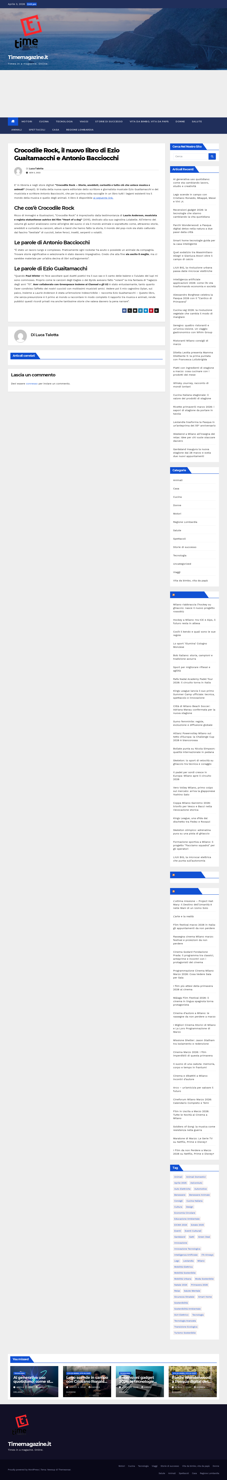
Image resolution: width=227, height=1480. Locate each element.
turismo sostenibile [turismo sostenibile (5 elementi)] (185, 1332)
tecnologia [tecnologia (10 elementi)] (198, 1315)
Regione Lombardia (80, 129)
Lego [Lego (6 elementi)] (176, 1261)
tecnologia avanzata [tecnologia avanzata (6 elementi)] (185, 1321)
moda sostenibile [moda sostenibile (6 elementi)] (204, 1279)
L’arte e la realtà (183, 916)
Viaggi (84, 121)
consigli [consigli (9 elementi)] (178, 1201)
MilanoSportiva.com (189, 594)
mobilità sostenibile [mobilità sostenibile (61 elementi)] (185, 1273)
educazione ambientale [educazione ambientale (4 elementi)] (187, 1219)
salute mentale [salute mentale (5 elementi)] (192, 1291)
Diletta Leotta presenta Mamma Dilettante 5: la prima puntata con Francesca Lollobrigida (193, 356)
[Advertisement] (113, 94)
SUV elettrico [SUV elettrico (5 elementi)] (181, 1315)
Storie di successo (109, 121)
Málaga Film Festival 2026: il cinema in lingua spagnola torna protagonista (193, 1001)
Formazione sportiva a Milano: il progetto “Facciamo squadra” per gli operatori (194, 845)
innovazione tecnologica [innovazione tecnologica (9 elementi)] (187, 1249)
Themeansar (64, 1469)
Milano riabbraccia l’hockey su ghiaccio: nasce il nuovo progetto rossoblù (194, 608)
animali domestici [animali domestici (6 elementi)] (196, 1177)
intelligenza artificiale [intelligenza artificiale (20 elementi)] (186, 1255)
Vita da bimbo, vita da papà (149, 121)
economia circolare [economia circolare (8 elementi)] (184, 1213)
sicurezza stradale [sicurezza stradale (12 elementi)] (184, 1297)
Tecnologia (64, 121)
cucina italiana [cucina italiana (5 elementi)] (194, 1201)
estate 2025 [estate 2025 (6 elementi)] (197, 1225)
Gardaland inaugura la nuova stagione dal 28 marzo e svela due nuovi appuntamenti (192, 453)
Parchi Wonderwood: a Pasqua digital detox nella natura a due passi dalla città (193, 229)
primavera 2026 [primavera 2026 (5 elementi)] (199, 1285)
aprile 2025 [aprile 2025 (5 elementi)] (180, 1183)
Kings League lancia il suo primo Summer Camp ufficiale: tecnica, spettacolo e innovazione (194, 694)
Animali (16, 129)
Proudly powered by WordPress (24, 1469)
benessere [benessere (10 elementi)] (179, 1195)
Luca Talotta (36, 168)
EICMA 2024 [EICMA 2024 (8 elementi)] (180, 1225)
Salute (197, 121)
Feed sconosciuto (187, 875)
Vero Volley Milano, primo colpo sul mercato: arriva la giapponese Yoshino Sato (194, 791)
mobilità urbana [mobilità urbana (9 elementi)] (182, 1279)
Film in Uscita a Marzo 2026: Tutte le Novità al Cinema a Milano (191, 1115)
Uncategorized (182, 563)
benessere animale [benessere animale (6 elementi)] (199, 1195)
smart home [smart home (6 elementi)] (205, 1297)
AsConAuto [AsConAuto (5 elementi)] (196, 1183)
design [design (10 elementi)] (189, 1207)
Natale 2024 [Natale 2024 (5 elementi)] (180, 1285)
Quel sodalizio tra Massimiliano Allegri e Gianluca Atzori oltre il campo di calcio (192, 256)
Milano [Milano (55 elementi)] (200, 1261)
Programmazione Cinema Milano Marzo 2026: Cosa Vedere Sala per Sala (193, 974)
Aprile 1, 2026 (183, 1387)
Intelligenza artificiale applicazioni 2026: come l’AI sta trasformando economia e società (194, 283)
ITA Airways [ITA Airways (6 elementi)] (207, 1255)
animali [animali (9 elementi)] (178, 1177)
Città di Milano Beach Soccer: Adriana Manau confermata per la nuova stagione (194, 710)
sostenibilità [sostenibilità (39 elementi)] (181, 1303)
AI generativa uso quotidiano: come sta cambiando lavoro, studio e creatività (191, 183)
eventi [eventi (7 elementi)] (177, 1231)
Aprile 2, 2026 (77, 1387)
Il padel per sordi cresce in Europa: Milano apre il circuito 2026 (192, 776)
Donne (180, 121)
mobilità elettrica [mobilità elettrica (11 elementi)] (183, 1267)
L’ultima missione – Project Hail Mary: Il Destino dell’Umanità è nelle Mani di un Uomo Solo (193, 904)
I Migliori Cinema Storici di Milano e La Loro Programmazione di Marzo (194, 1028)
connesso (32, 383)
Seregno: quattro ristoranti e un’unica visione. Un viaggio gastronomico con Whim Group (192, 329)
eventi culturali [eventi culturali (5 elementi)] (193, 1231)
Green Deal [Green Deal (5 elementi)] (204, 1237)
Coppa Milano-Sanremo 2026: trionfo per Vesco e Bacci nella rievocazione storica (192, 806)
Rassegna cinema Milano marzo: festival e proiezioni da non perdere (193, 940)
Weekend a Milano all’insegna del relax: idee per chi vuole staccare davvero (194, 437)
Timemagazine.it (28, 57)
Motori (27, 121)
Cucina (44, 121)
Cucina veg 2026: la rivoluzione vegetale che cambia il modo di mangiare (193, 313)
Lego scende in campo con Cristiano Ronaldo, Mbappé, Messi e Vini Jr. (194, 198)
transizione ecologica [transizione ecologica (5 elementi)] (185, 1326)
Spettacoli (37, 129)
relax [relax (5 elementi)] (177, 1291)
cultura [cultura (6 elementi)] (178, 1207)
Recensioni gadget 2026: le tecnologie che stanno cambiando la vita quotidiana (191, 213)
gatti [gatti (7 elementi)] (191, 1237)
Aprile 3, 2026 (25, 1387)
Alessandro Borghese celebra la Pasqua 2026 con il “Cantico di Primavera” (193, 298)
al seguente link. (103, 197)
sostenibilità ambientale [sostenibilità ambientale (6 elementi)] (187, 1309)
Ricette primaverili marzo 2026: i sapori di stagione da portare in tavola (193, 410)
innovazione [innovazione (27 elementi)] (180, 1243)
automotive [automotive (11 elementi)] (200, 1189)
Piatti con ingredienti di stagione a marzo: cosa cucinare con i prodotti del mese (193, 371)
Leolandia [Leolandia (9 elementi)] (188, 1261)
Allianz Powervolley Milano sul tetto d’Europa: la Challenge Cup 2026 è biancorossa (193, 737)
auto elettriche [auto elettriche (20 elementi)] (182, 1189)
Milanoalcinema (186, 891)
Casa (55, 129)
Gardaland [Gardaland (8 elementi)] (179, 1237)
